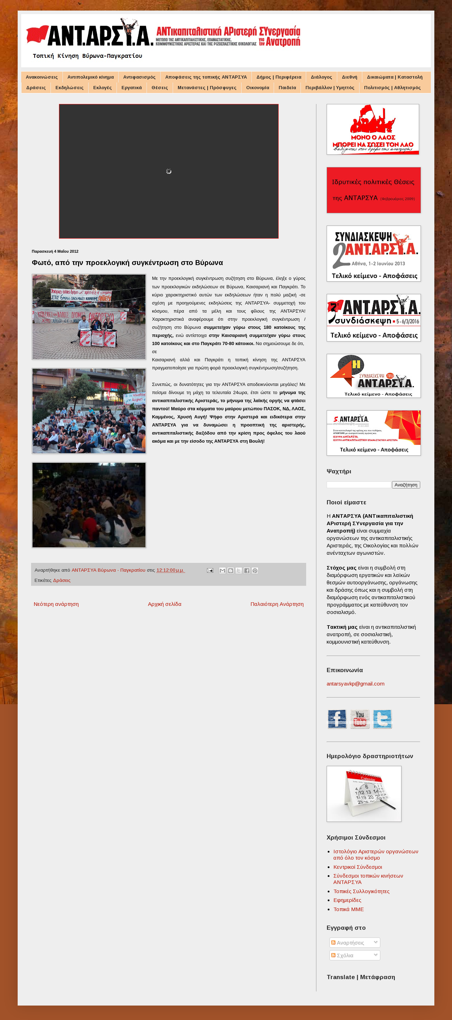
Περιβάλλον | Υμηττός (330, 87)
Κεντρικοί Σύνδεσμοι (357, 867)
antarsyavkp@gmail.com (356, 684)
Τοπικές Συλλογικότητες (361, 891)
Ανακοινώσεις (42, 77)
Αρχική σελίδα (165, 604)
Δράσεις (36, 87)
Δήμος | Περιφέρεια (278, 77)
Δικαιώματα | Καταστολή (395, 77)
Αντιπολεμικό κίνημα (90, 77)
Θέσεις (159, 87)
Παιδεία (287, 87)
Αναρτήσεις (347, 943)
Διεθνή (349, 77)
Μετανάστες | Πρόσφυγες (207, 87)
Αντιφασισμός (139, 77)
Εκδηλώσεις (69, 87)
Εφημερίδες (347, 900)
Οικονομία (257, 87)
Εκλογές (102, 87)
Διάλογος (321, 77)
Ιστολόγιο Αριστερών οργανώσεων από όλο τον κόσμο (375, 854)
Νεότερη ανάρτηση (56, 604)
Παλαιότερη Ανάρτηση (277, 604)
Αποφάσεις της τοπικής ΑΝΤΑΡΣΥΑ (206, 77)
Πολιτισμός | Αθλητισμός (392, 87)
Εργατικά (131, 87)
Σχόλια (342, 955)
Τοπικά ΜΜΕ (348, 909)
